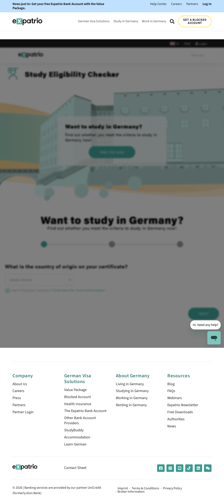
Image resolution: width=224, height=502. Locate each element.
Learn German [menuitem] (75, 445)
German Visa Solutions (94, 21)
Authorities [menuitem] (176, 419)
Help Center (158, 3)
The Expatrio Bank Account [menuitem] (85, 411)
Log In (207, 3)
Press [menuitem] (17, 398)
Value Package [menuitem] (75, 390)
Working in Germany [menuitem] (132, 398)
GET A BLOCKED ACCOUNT (195, 21)
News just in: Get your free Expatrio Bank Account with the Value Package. (58, 6)
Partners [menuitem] (19, 405)
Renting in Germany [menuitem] (131, 405)
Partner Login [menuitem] (23, 412)
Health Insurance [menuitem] (77, 404)
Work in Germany (154, 21)
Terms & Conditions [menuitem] (145, 489)
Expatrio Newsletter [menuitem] (182, 405)
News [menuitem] (171, 426)
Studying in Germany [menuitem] (132, 391)
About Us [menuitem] (20, 384)
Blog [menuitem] (171, 384)
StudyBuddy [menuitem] (74, 430)
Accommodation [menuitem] (77, 437)
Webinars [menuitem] (174, 398)
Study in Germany (125, 21)
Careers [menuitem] (18, 391)
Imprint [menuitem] (123, 489)
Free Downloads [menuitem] (180, 412)
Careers (176, 3)
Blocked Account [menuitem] (77, 397)
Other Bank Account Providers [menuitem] (80, 421)
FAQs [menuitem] (171, 391)
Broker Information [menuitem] (131, 492)
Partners (192, 3)
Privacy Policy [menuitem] (172, 489)
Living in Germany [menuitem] (130, 384)
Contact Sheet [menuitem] (75, 468)
